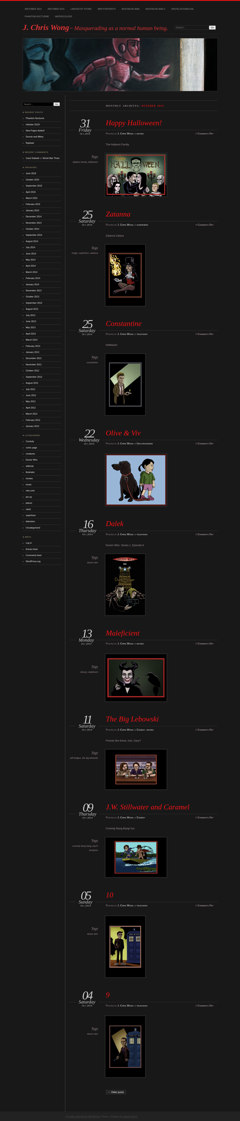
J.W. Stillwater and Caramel (148, 807)
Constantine (123, 323)
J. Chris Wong (46, 27)
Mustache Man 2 (155, 9)
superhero (142, 224)
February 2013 (33, 346)
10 (109, 895)
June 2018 (31, 173)
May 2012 (30, 401)
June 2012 (31, 395)
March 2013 (32, 340)
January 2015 (32, 210)
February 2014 (33, 278)
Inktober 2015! (33, 124)
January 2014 (32, 284)
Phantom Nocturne (37, 16)
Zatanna (118, 214)
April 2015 (31, 192)
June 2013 (31, 321)
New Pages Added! (35, 130)
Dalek (114, 523)
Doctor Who (32, 460)
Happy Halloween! (134, 123)
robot (28, 509)
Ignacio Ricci (130, 1116)
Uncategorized (145, 443)
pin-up (29, 497)
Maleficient (122, 633)
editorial (29, 466)
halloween (93, 162)
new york (30, 490)
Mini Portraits (107, 9)
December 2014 (34, 216)
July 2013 (30, 315)
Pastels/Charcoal (182, 9)
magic (75, 253)
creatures (30, 453)
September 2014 (34, 235)
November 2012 (34, 364)
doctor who (92, 562)
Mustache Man (130, 9)
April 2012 (31, 407)
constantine (92, 362)
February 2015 (33, 204)
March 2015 (32, 198)
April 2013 (31, 333)
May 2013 (30, 327)
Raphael (30, 143)
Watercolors (63, 16)
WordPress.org (33, 561)
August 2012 (32, 383)
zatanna (94, 253)
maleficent (93, 672)
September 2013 (34, 303)
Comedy (141, 729)
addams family (80, 162)
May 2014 (30, 259)
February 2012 (33, 420)
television (142, 334)
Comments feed (33, 555)
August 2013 (32, 309)
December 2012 (34, 358)
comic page (31, 447)
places (29, 503)
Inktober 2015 (56, 9)
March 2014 (32, 272)
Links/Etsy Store (81, 9)
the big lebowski (90, 758)
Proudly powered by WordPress (83, 1116)
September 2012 (34, 377)
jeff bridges (75, 758)
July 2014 (30, 247)
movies (140, 133)
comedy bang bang (81, 846)
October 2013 (32, 296)
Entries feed (32, 549)
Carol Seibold (32, 158)
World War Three (51, 158)
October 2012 (32, 370)
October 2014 (32, 229)
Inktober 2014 (33, 9)
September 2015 (34, 185)
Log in (29, 543)
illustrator (30, 472)
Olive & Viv (123, 433)
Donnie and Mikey (35, 136)
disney (83, 672)
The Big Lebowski (132, 719)
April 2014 (31, 266)
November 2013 (34, 290)
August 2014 (32, 241)
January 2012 (32, 426)
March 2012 (32, 414)
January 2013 (32, 352)
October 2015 (32, 179)
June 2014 (31, 253)
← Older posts (116, 1092)
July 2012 (30, 389)
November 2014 (34, 223)
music (29, 484)
